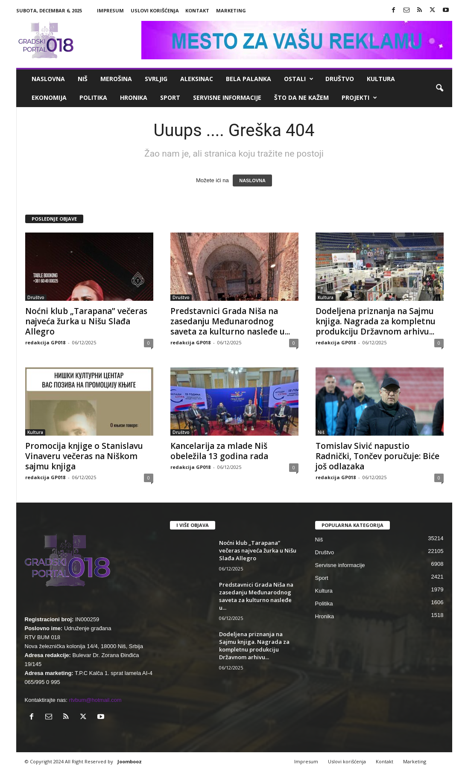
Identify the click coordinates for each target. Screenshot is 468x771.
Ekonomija (49, 97)
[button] (439, 88)
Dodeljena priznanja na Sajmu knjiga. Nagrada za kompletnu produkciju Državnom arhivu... (376, 321)
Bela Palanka (248, 79)
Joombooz (129, 761)
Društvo (339, 79)
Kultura (381, 79)
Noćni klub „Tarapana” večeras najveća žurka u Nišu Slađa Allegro (86, 321)
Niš (83, 79)
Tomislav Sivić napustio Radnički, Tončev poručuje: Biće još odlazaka (377, 456)
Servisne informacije (227, 97)
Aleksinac (196, 79)
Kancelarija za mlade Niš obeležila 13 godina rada (219, 451)
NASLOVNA (252, 180)
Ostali (298, 79)
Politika (93, 97)
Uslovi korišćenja (155, 10)
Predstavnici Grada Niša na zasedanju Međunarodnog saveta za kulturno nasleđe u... (230, 321)
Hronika (133, 97)
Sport (170, 97)
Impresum (110, 10)
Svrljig (156, 79)
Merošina (116, 79)
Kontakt (197, 10)
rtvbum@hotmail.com (95, 700)
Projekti (359, 97)
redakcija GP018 (45, 342)
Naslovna (48, 79)
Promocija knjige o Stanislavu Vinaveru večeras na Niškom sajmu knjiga (84, 456)
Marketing (231, 10)
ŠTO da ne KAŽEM (301, 97)
